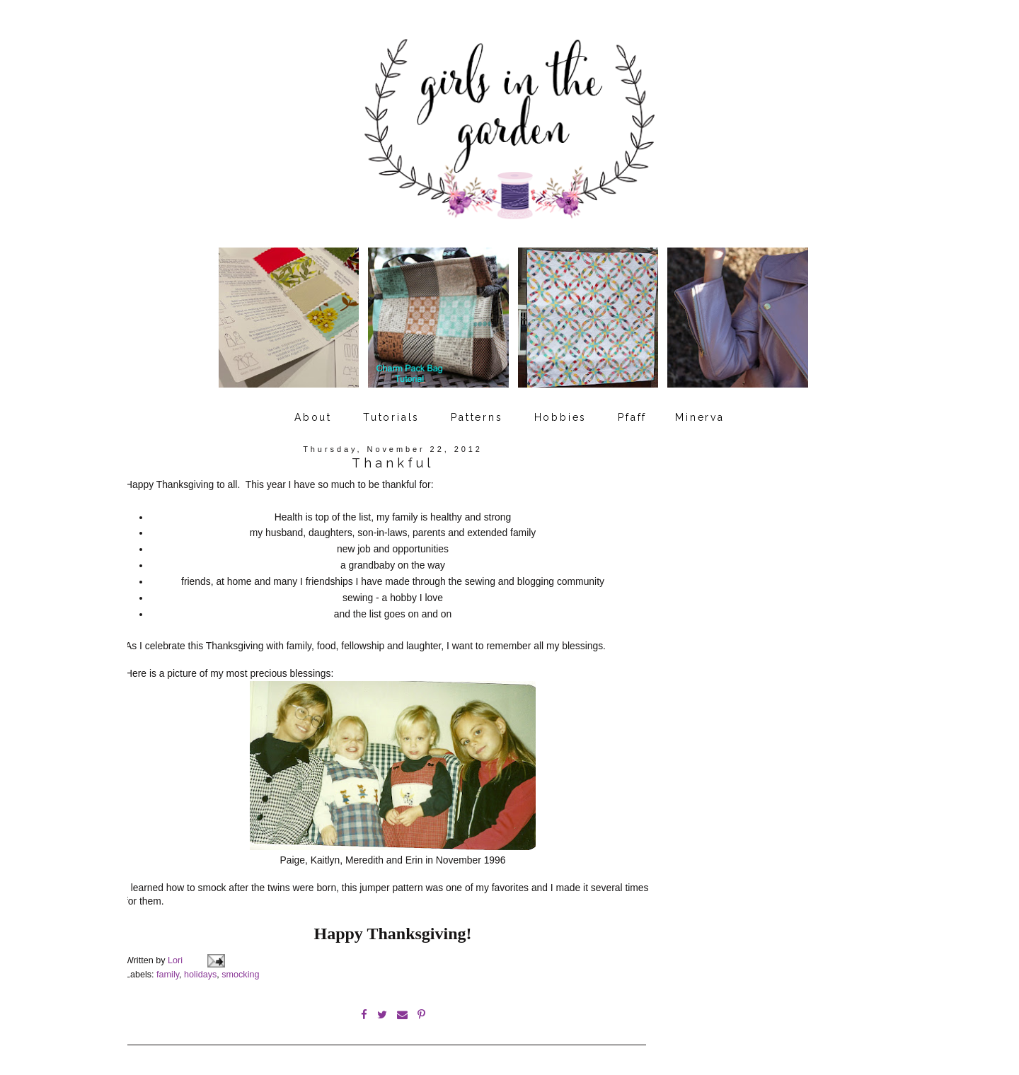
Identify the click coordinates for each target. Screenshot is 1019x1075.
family (167, 968)
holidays (200, 968)
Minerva (700, 412)
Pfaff (632, 412)
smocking (240, 968)
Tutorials (391, 412)
